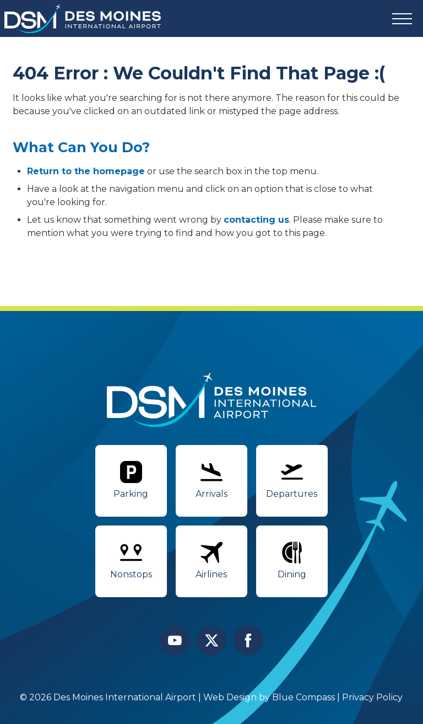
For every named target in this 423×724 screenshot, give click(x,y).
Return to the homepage (86, 171)
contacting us (256, 219)
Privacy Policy (373, 697)
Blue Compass (304, 697)
